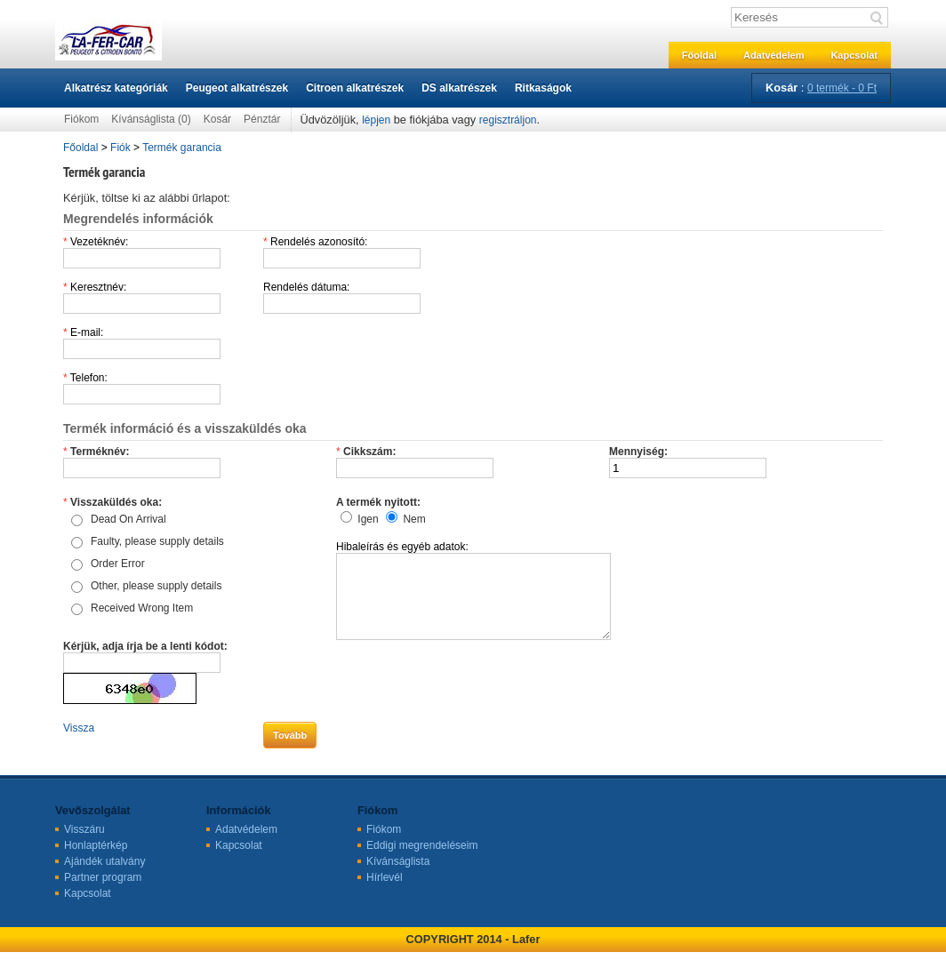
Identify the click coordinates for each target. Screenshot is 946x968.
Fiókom (81, 119)
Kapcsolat (854, 55)
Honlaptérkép (95, 861)
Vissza (78, 744)
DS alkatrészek (459, 88)
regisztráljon (508, 120)
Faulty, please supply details (157, 541)
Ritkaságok (543, 88)
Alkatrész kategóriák (116, 88)
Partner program (102, 893)
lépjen (376, 120)
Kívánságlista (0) (150, 119)
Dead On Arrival (128, 519)
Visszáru (84, 845)
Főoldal (699, 55)
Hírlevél (384, 893)
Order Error (118, 563)
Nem (414, 519)
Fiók (120, 147)
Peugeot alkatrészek (237, 88)
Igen (367, 519)
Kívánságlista (397, 877)
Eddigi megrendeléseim (421, 861)
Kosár (217, 119)
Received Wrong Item (142, 608)
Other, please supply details (156, 586)
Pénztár (262, 119)
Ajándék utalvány (104, 877)
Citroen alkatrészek (355, 88)
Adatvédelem (773, 55)
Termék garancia (181, 147)
